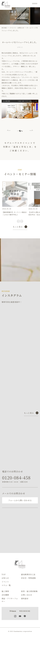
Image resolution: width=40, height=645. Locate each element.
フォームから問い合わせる (20, 500)
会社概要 (5, 595)
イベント (5, 581)
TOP (4, 574)
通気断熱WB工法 (28, 574)
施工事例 (5, 591)
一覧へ (20, 131)
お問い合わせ (26, 595)
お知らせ (5, 578)
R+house (13, 611)
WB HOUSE (24, 611)
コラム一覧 (6, 585)
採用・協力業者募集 (29, 591)
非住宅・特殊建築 (28, 578)
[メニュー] (34, 3)
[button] (18, 221)
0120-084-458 (16, 477)
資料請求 (24, 598)
